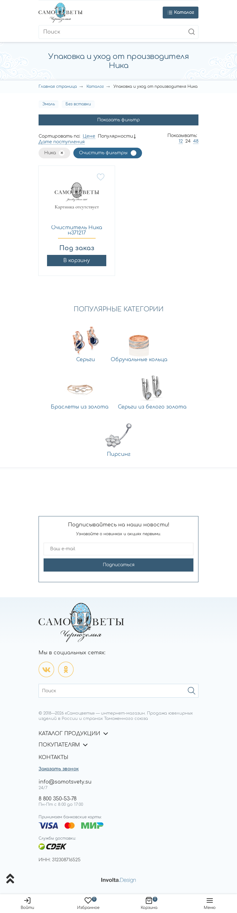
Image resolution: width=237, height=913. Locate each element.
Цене (89, 136)
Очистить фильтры (103, 152)
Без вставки (78, 104)
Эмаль (48, 104)
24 (188, 141)
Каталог (95, 86)
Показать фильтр (118, 120)
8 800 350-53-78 (57, 799)
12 (181, 141)
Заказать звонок (59, 769)
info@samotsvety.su (65, 782)
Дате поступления (62, 142)
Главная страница (58, 86)
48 (195, 141)
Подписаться (118, 564)
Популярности (115, 136)
